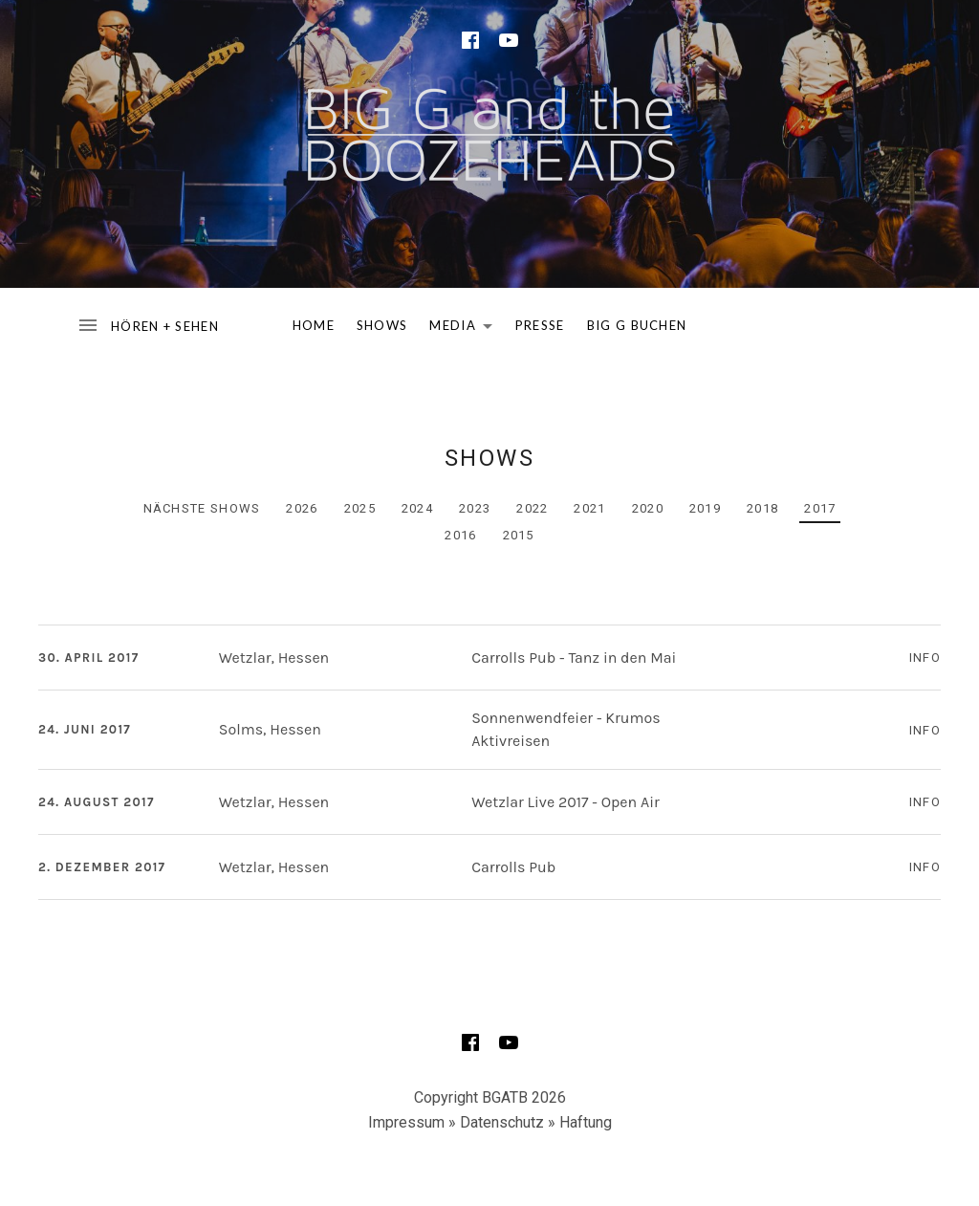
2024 (417, 508)
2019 (705, 508)
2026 (301, 508)
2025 (360, 508)
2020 (648, 508)
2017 (820, 508)
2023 (474, 508)
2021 (589, 508)
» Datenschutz (496, 1122)
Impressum (406, 1122)
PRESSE (540, 325)
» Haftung (580, 1122)
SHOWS (382, 325)
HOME (314, 325)
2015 (518, 535)
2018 (762, 508)
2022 (532, 508)
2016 (460, 535)
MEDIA (466, 329)
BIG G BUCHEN (637, 325)
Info (925, 657)
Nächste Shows (202, 508)
